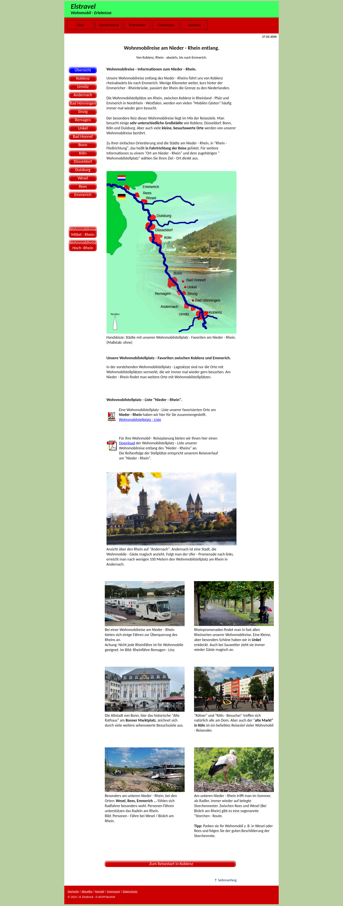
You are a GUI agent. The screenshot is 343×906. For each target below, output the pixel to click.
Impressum (113, 891)
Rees (83, 186)
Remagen (83, 119)
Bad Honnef (83, 136)
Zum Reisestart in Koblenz (170, 863)
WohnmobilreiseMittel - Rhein (83, 232)
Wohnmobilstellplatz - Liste (140, 419)
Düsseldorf (83, 161)
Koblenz (82, 78)
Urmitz (83, 86)
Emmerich (82, 194)
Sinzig (83, 111)
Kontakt (99, 891)
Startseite (73, 891)
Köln (83, 153)
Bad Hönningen (83, 103)
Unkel (83, 128)
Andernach (83, 94)
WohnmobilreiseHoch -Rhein (83, 245)
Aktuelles (87, 891)
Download (127, 443)
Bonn (82, 144)
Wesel (83, 177)
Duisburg (82, 169)
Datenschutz (130, 891)
